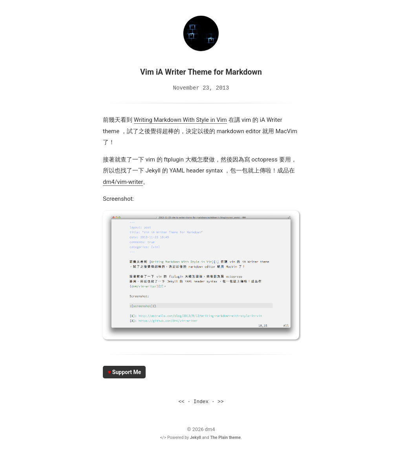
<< (181, 401)
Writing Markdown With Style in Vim (180, 119)
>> (220, 401)
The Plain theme (225, 437)
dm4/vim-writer (123, 181)
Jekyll (195, 437)
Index (201, 401)
